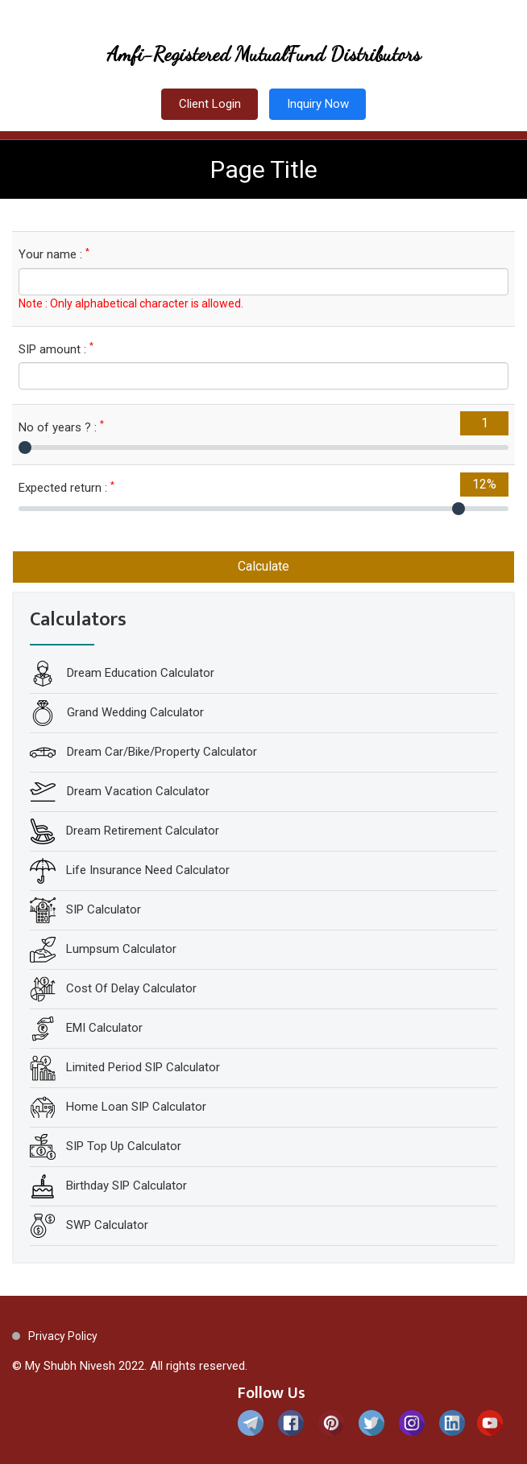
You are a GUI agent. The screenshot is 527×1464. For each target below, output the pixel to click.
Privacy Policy (63, 1336)
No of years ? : (61, 427)
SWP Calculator (107, 1225)
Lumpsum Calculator (121, 949)
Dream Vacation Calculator (137, 791)
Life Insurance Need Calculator (148, 870)
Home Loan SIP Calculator (136, 1106)
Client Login (210, 104)
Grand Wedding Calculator (134, 712)
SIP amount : (56, 349)
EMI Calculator (104, 1028)
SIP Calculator (103, 909)
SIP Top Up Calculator (123, 1146)
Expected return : (66, 487)
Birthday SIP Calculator (126, 1185)
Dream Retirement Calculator (142, 830)
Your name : (54, 254)
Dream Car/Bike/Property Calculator (160, 751)
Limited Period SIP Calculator (143, 1067)
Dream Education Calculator (139, 673)
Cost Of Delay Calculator (131, 988)
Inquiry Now (318, 104)
